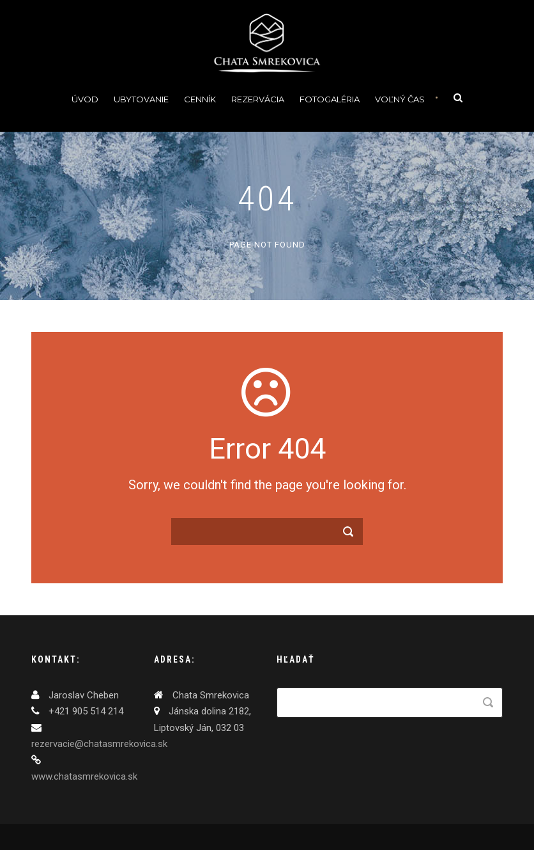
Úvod (85, 99)
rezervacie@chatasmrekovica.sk (99, 744)
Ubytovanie (141, 99)
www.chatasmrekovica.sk (84, 776)
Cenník (200, 99)
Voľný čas (400, 99)
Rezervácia (257, 99)
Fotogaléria (330, 99)
